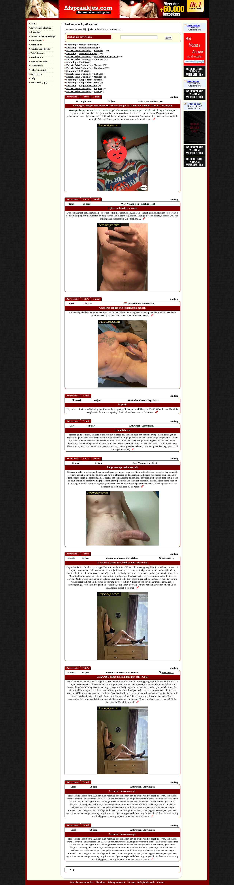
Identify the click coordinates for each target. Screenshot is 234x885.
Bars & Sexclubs (38, 61)
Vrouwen (98, 50)
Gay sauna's (36, 65)
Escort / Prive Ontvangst (42, 36)
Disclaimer (101, 882)
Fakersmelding (37, 69)
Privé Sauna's (36, 53)
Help (32, 78)
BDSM (82, 71)
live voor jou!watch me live (194, 84)
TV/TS (82, 62)
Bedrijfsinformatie (146, 882)
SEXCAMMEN (192, 25)
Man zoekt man (87, 44)
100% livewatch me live (194, 28)
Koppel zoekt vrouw (89, 82)
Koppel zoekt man (88, 85)
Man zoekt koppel (88, 53)
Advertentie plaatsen (40, 27)
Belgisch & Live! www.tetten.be (194, 107)
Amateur (98, 59)
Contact (161, 882)
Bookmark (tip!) (38, 82)
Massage (98, 65)
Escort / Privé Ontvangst (78, 50)
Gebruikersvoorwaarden (81, 882)
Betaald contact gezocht (106, 56)
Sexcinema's (36, 57)
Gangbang (99, 68)
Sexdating (35, 32)
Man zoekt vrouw (88, 47)
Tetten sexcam (192, 104)
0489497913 (167, 558)
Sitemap (131, 882)
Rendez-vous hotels (39, 48)
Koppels (98, 88)
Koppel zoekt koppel (89, 79)
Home (33, 23)
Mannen (98, 76)
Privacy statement (116, 882)
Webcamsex (36, 40)
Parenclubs (35, 44)
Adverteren (35, 74)
